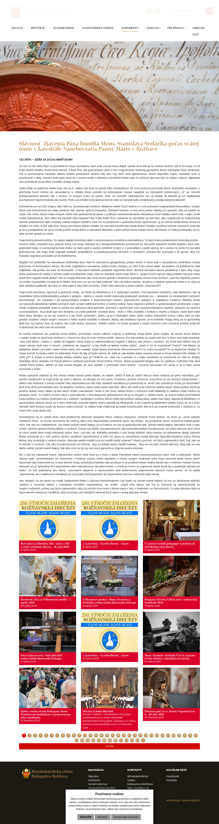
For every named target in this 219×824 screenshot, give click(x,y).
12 (85, 735)
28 (173, 735)
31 (190, 735)
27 (168, 735)
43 (132, 740)
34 (82, 740)
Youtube (171, 780)
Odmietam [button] (102, 817)
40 (115, 740)
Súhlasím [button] (85, 817)
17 (113, 735)
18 (118, 735)
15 (101, 735)
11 (79, 735)
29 (179, 735)
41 (121, 740)
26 (162, 735)
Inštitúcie (94, 780)
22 (140, 735)
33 (76, 740)
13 (90, 735)
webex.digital (191, 800)
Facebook (172, 776)
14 (96, 735)
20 (129, 735)
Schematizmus (97, 784)
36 (93, 740)
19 (124, 735)
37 (98, 740)
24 (151, 735)
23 (146, 735)
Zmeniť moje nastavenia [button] (126, 817)
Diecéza (93, 776)
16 (107, 735)
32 (195, 735)
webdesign (173, 800)
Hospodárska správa (101, 788)
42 (126, 740)
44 (137, 740)
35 (87, 740)
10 (74, 735)
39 (109, 740)
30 (184, 735)
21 (135, 735)
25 (157, 735)
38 (104, 740)
